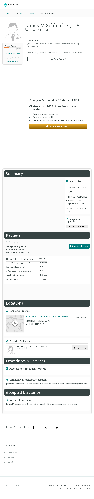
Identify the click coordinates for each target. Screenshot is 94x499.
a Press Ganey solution (17, 427)
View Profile (80, 317)
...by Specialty (10, 457)
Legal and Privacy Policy (58, 485)
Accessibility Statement (70, 488)
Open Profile (80, 348)
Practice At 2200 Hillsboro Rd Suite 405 (46, 316)
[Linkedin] (45, 427)
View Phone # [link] (58, 59)
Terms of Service (82, 485)
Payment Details (77, 226)
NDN (88, 488)
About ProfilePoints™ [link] (13, 54)
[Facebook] (33, 427)
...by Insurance (10, 452)
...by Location (10, 462)
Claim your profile (58, 126)
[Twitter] (56, 427)
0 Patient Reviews (13, 62)
